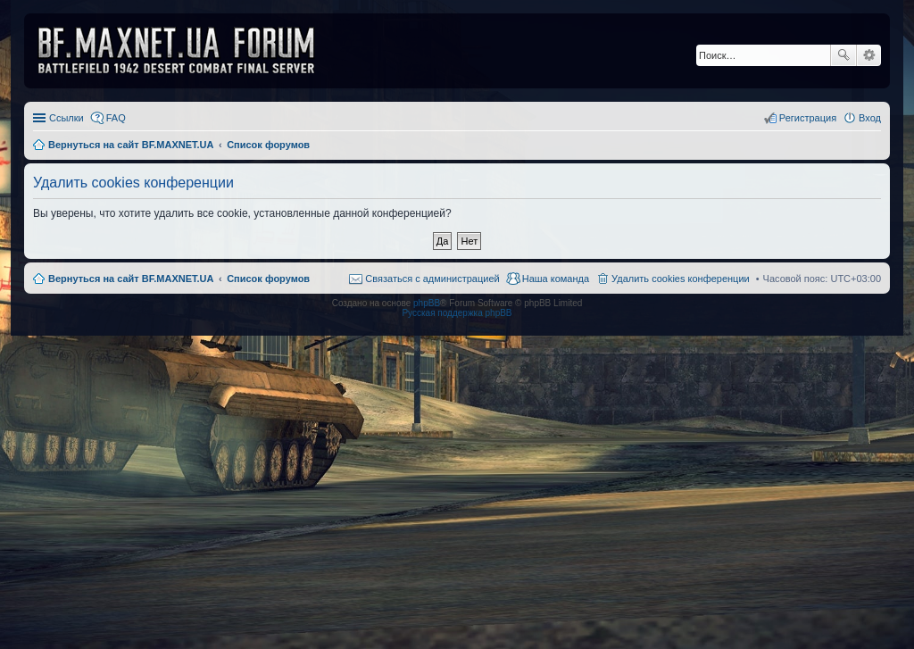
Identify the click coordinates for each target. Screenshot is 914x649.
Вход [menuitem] (870, 117)
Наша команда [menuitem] (555, 278)
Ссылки (66, 117)
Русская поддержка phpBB (456, 313)
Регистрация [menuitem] (807, 117)
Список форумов (268, 278)
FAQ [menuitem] (116, 117)
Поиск (843, 55)
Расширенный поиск (869, 55)
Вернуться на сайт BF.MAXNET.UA (130, 278)
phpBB (426, 303)
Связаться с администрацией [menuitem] (432, 278)
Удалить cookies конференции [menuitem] (680, 278)
